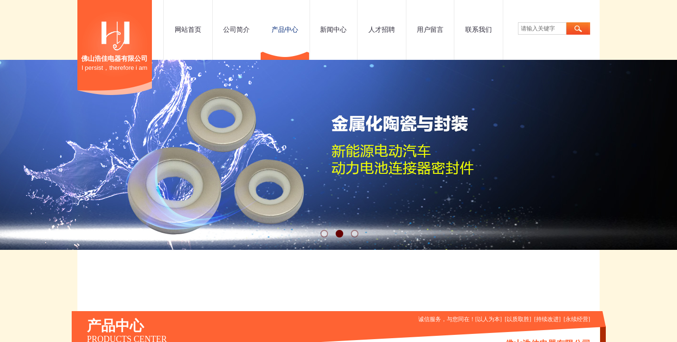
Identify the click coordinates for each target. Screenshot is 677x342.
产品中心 (285, 29)
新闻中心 (333, 29)
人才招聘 (381, 29)
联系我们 (478, 29)
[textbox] (542, 28)
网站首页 (188, 29)
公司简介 (236, 29)
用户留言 (430, 29)
